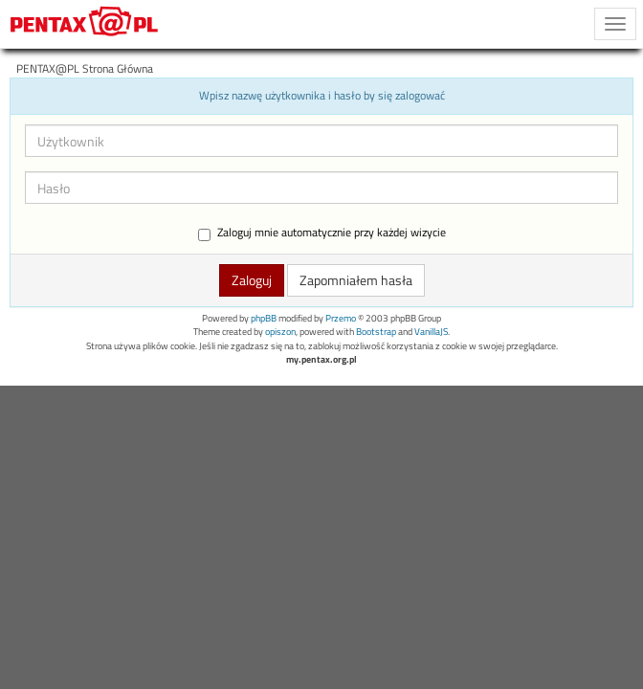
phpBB (264, 318)
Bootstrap (376, 331)
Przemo (340, 318)
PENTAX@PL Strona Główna (84, 69)
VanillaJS (431, 331)
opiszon (280, 331)
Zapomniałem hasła (355, 280)
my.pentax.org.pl (321, 359)
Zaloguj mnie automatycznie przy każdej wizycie (322, 233)
